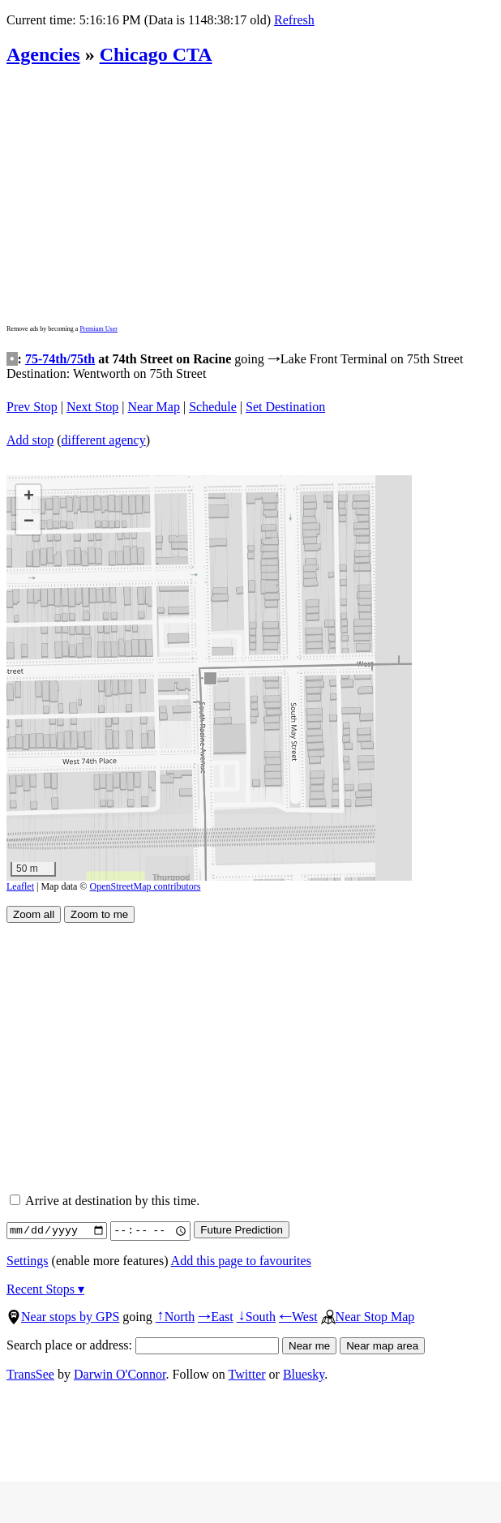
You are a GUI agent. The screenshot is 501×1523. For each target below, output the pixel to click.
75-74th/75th (60, 359)
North (175, 1317)
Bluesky (303, 1374)
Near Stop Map (368, 1317)
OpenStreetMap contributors (145, 886)
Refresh (294, 20)
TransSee (30, 1374)
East (215, 1317)
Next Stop (92, 407)
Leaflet (20, 886)
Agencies (43, 54)
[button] (209, 677)
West (298, 1317)
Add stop (30, 440)
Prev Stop (32, 407)
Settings (27, 1261)
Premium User (98, 328)
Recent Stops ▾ (45, 1289)
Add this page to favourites (241, 1261)
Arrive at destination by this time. (104, 1201)
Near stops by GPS (62, 1317)
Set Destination (285, 407)
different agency (104, 440)
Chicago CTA (156, 54)
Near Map (154, 407)
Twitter (247, 1374)
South (256, 1317)
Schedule (213, 407)
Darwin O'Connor (120, 1374)
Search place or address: (142, 1345)
